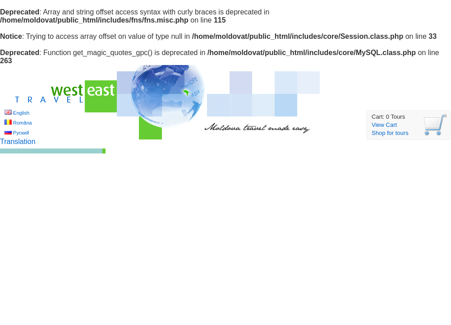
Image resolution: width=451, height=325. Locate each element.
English (21, 113)
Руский (21, 132)
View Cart (384, 124)
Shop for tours (390, 133)
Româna (22, 122)
